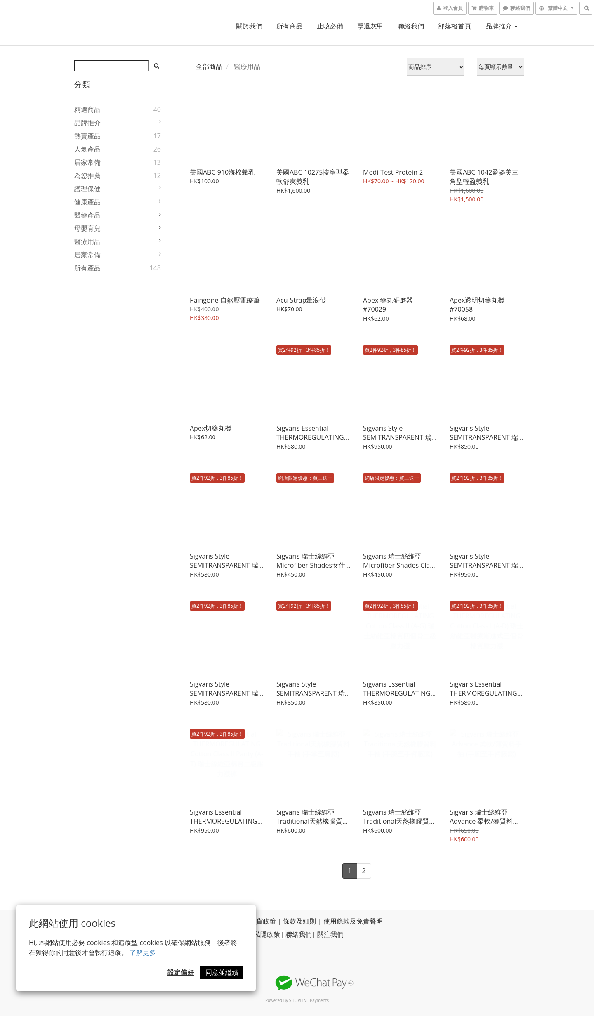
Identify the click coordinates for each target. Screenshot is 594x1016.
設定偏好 (180, 972)
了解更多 (143, 952)
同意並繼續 (221, 972)
